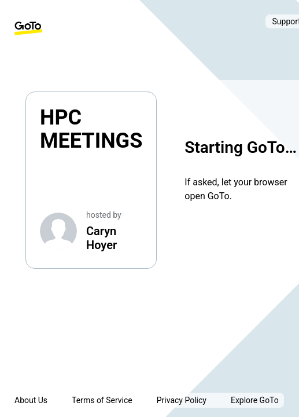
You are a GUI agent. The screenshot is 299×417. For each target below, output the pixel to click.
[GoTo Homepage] (28, 28)
